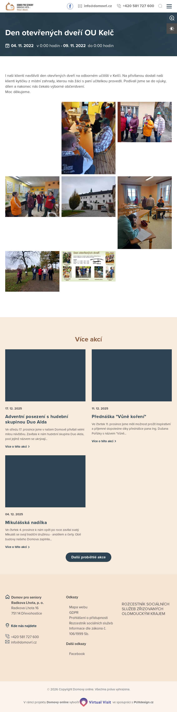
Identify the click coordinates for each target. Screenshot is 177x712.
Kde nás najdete (23, 626)
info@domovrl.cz (98, 6)
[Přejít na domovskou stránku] (19, 6)
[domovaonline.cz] (58, 702)
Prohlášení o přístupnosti (88, 618)
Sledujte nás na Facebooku (70, 6)
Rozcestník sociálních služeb (91, 623)
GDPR (73, 612)
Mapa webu (78, 607)
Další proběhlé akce (88, 557)
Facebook (77, 654)
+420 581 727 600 (138, 6)
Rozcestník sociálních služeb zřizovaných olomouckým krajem (145, 609)
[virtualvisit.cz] (95, 702)
